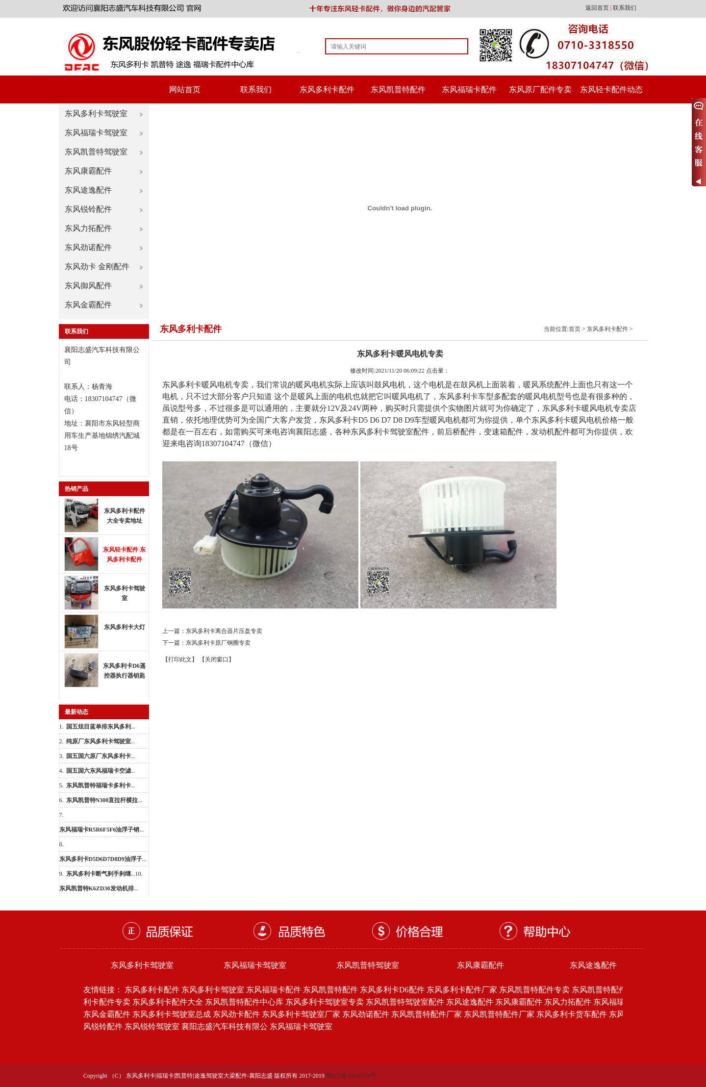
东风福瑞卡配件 (469, 89)
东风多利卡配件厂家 (462, 990)
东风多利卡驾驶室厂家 (301, 1014)
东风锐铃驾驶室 (152, 1026)
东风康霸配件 (88, 171)
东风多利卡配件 (327, 89)
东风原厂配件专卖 (540, 89)
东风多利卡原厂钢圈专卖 (218, 642)
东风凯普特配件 (398, 89)
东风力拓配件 (88, 228)
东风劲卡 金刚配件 (97, 266)
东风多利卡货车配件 (571, 1014)
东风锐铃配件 (88, 209)
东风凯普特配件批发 (607, 990)
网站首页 (185, 89)
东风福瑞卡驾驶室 (96, 132)
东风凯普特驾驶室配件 (405, 1002)
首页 (574, 329)
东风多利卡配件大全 (167, 1002)
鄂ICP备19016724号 (351, 1075)
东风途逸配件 (88, 190)
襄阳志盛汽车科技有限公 (224, 1026)
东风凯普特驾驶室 (96, 152)
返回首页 (597, 7)
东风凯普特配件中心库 (244, 1002)
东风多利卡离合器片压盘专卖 (224, 631)
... (100, 726)
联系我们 (624, 7)
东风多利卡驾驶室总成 (171, 1014)
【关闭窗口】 (216, 659)
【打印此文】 (180, 659)
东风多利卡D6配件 (392, 990)
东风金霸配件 (88, 305)
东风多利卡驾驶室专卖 (324, 1002)
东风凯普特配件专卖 (534, 990)
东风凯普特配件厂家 (426, 1014)
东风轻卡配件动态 (611, 89)
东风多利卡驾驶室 (96, 113)
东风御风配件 (88, 285)
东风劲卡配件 (236, 1014)
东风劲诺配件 (88, 247)
